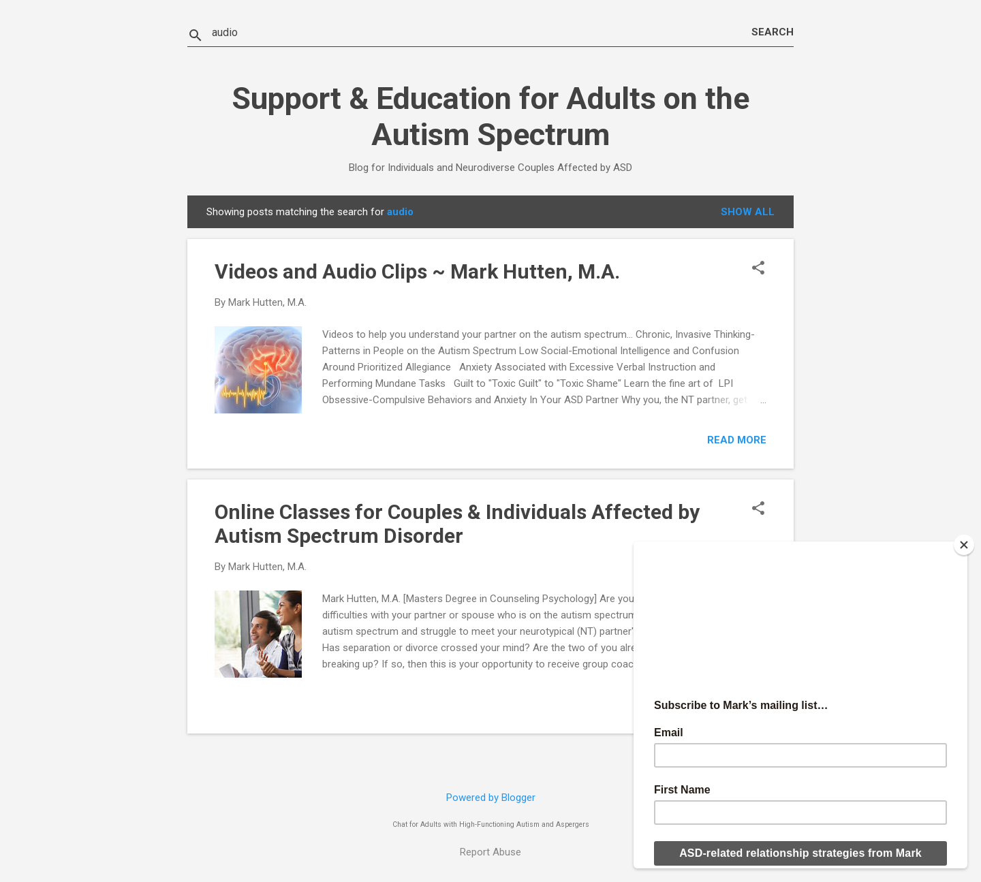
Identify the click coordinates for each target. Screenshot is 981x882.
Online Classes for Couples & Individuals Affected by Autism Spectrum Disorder (457, 524)
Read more (736, 440)
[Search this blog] (481, 32)
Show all (748, 212)
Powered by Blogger (490, 797)
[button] (758, 269)
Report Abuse (490, 852)
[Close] (964, 545)
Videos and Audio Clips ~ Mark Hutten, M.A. (417, 271)
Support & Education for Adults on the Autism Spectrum (490, 116)
